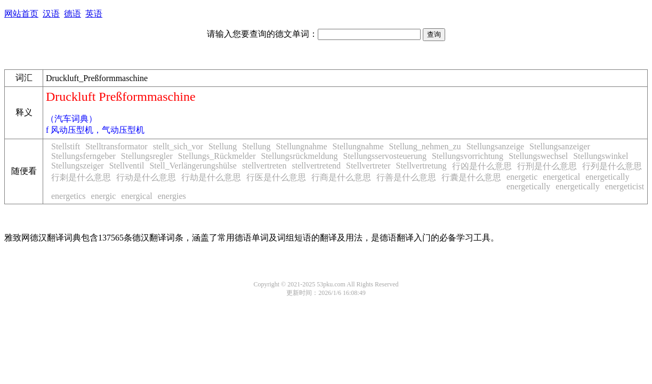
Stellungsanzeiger (559, 146)
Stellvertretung (421, 165)
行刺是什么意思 (81, 177)
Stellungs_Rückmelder (217, 156)
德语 (72, 13)
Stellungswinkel (600, 156)
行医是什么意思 (276, 177)
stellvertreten (264, 165)
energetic (521, 176)
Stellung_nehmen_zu (425, 146)
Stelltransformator (116, 146)
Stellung (222, 146)
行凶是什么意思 (482, 166)
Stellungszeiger (77, 165)
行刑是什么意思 (547, 166)
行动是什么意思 (146, 177)
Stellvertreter (368, 165)
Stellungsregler (147, 156)
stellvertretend (316, 165)
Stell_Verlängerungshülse (193, 165)
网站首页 (21, 13)
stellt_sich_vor (178, 146)
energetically (607, 176)
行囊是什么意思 (471, 177)
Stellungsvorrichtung (467, 156)
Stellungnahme (301, 146)
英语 (93, 13)
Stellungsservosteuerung (384, 156)
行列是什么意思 (612, 166)
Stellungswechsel (538, 156)
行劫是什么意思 (211, 177)
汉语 (51, 13)
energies (172, 196)
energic (103, 196)
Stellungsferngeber (83, 156)
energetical (561, 176)
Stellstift (65, 146)
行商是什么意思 (341, 177)
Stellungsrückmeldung (299, 156)
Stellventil (126, 165)
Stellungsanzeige (495, 146)
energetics (68, 196)
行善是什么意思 (406, 177)
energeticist (624, 186)
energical (136, 196)
